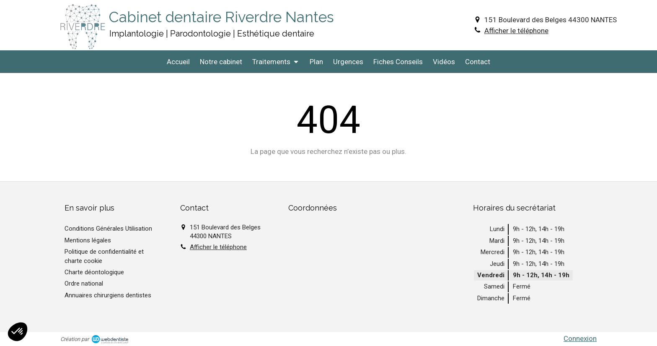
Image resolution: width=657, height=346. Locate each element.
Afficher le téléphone (516, 30)
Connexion (580, 338)
